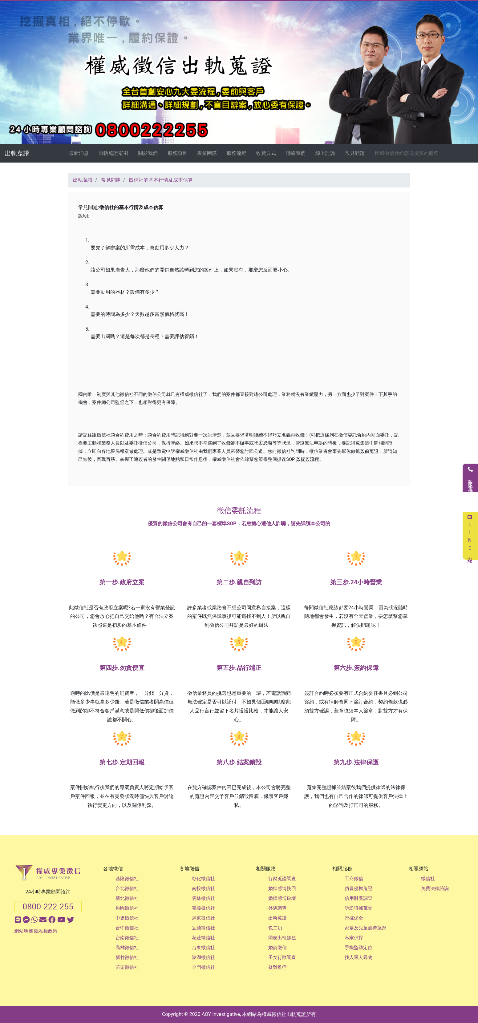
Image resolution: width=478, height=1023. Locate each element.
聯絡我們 (296, 153)
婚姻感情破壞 (282, 898)
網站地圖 (23, 931)
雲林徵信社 (203, 898)
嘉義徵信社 (203, 908)
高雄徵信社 (127, 947)
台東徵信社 (203, 947)
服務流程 (236, 153)
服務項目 (177, 153)
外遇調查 (277, 908)
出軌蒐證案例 (113, 153)
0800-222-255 (47, 907)
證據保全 (354, 918)
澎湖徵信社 (203, 957)
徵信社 (428, 878)
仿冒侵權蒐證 (358, 888)
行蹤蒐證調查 (282, 878)
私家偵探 (354, 937)
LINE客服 (470, 536)
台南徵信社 (127, 937)
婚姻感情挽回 (282, 888)
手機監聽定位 (358, 947)
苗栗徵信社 (127, 967)
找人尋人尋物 (358, 957)
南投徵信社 (203, 888)
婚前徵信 (277, 947)
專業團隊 (207, 153)
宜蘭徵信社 (203, 928)
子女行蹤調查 (282, 957)
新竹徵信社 (127, 957)
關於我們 (148, 153)
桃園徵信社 (127, 908)
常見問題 (355, 153)
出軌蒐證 (17, 153)
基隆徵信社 (127, 878)
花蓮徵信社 (203, 937)
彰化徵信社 (203, 878)
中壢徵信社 (127, 918)
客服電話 (470, 478)
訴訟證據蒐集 (358, 908)
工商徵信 (354, 878)
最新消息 (79, 153)
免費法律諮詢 (435, 888)
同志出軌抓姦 (282, 937)
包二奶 (275, 928)
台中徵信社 (127, 928)
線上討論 (325, 153)
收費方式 (266, 153)
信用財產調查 (358, 898)
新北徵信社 (127, 898)
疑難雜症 (277, 967)
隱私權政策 (45, 931)
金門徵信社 (203, 967)
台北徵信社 (127, 888)
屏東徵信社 (203, 918)
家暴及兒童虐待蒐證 (365, 928)
